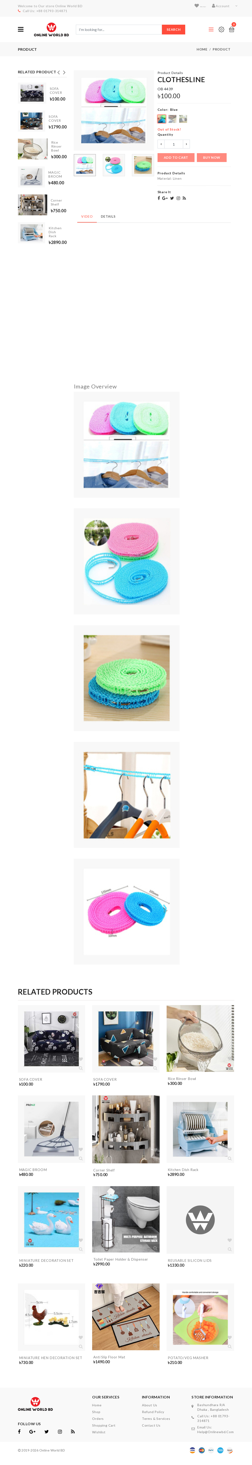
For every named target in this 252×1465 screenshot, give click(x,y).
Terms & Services (156, 1425)
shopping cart (103, 1432)
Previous (58, 71)
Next (64, 71)
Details (106, 215)
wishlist (196, 6)
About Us (149, 1411)
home (96, 1411)
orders (98, 1425)
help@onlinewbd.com (215, 1438)
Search (174, 29)
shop (96, 1418)
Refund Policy (153, 1418)
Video (86, 215)
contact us (151, 1432)
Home (202, 49)
